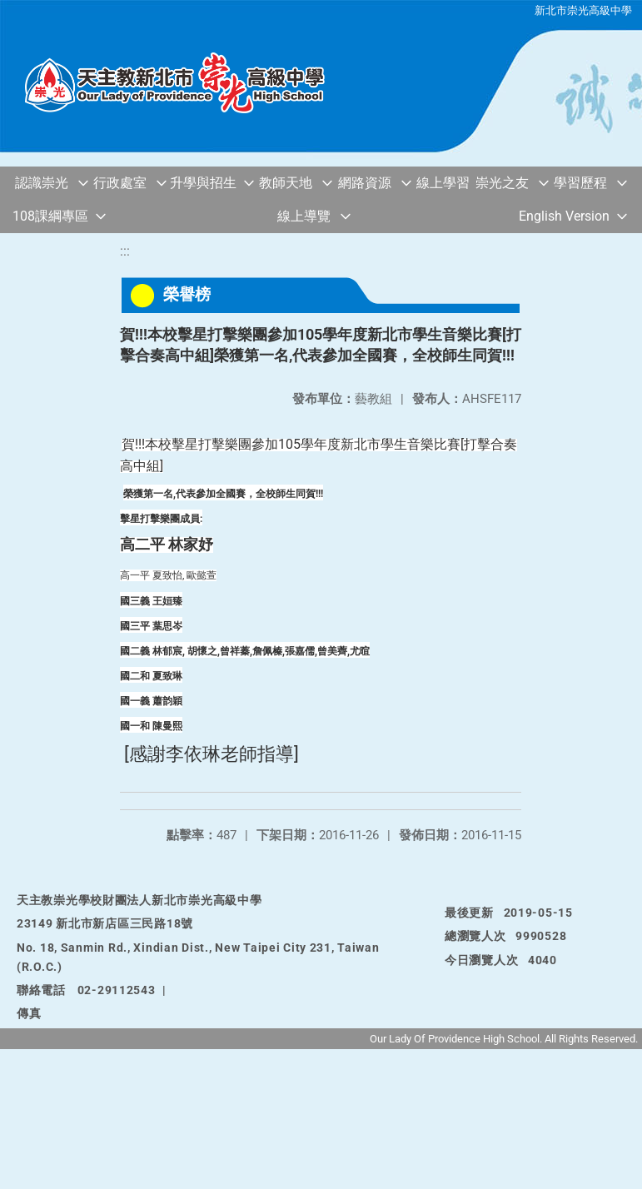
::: (125, 251)
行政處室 (120, 183)
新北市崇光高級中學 (583, 10)
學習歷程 (580, 183)
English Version (564, 216)
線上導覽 (304, 216)
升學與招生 (203, 183)
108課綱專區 (50, 216)
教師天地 (285, 183)
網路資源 (364, 183)
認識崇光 (41, 183)
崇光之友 (502, 183)
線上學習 (443, 183)
